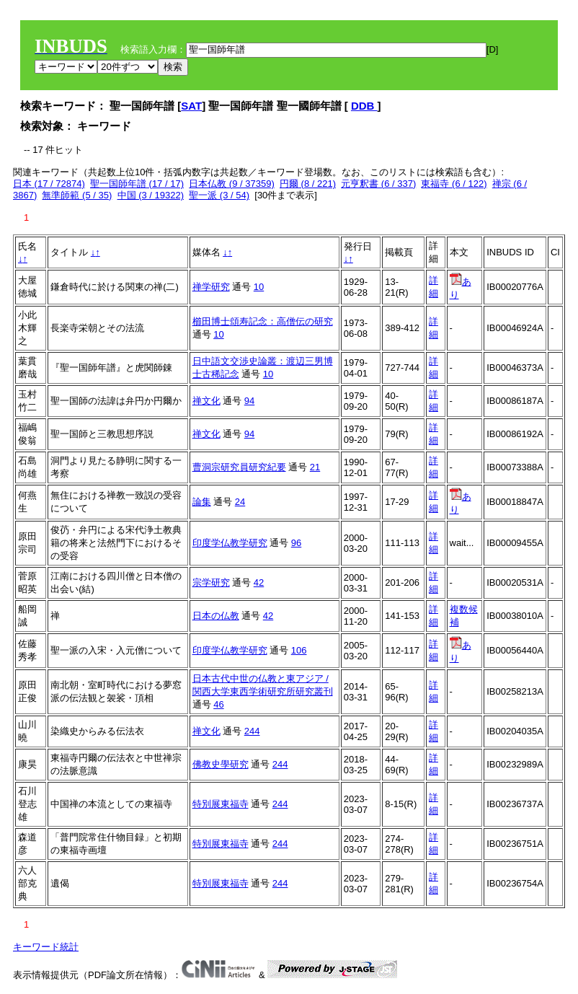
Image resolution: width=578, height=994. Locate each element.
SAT (191, 106)
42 (259, 582)
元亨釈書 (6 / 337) (378, 183)
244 (252, 731)
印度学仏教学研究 (229, 542)
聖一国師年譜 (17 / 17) (137, 183)
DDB (364, 106)
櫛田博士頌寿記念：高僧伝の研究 (262, 321)
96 (296, 542)
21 (315, 467)
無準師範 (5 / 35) (77, 195)
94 (249, 400)
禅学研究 (211, 286)
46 (218, 704)
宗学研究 (211, 582)
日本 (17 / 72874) (49, 183)
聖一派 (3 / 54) (219, 195)
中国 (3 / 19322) (150, 195)
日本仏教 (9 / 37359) (232, 183)
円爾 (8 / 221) (308, 183)
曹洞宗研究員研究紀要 (239, 467)
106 (299, 650)
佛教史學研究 (220, 764)
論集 (201, 501)
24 (240, 501)
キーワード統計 (46, 946)
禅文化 (206, 400)
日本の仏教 (215, 615)
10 (259, 286)
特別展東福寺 (220, 804)
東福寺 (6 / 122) (453, 183)
